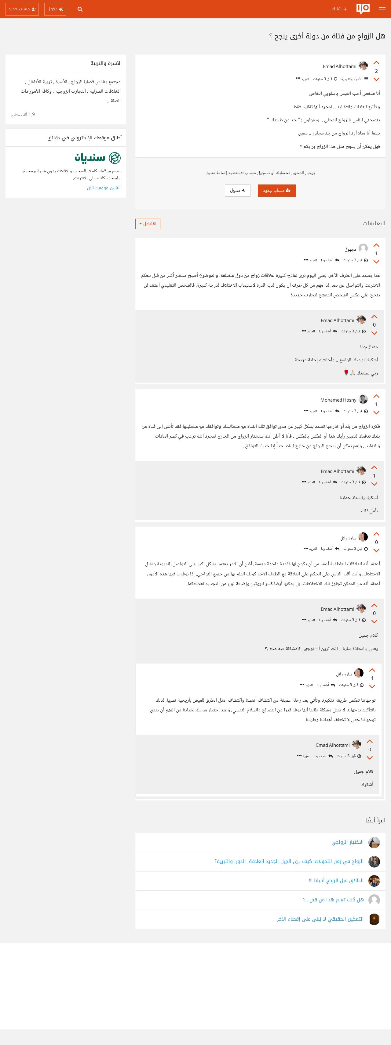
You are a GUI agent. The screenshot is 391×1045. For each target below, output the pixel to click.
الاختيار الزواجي (347, 857)
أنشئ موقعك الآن (104, 188)
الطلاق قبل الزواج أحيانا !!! (336, 896)
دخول (237, 190)
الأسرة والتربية (354, 79)
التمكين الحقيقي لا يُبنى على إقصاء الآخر (320, 934)
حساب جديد (277, 190)
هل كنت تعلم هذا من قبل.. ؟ (333, 915)
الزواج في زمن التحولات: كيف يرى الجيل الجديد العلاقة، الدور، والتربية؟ (289, 877)
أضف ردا (330, 260)
